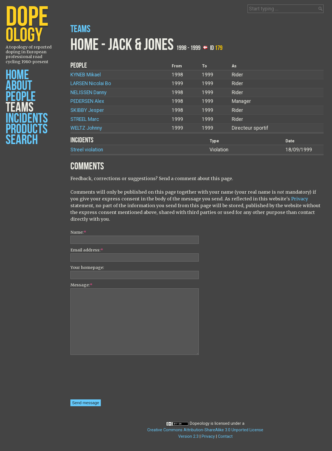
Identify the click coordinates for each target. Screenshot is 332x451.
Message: (81, 285)
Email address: (86, 250)
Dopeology (200, 423)
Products (27, 129)
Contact (225, 436)
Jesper (87, 110)
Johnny (86, 128)
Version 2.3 (188, 436)
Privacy (299, 199)
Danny (88, 92)
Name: (78, 232)
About (19, 86)
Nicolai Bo (90, 83)
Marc (84, 119)
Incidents (27, 118)
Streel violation (86, 149)
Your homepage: (87, 267)
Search (22, 140)
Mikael (85, 75)
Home (17, 75)
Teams (20, 108)
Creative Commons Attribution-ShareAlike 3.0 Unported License (205, 430)
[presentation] (93, 379)
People (21, 97)
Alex (87, 101)
